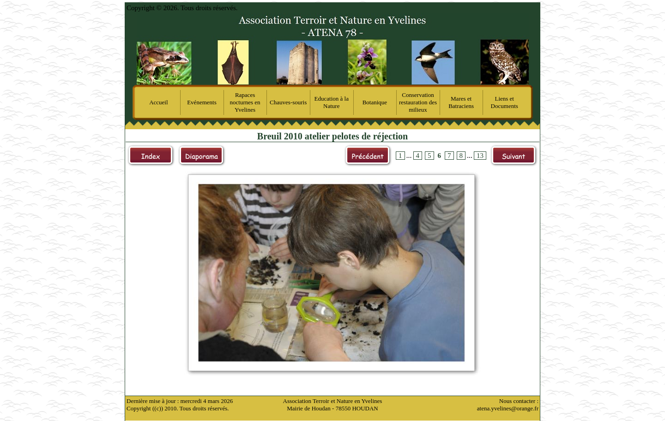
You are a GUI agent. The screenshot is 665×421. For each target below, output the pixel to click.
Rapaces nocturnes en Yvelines (245, 102)
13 (480, 155)
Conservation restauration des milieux (418, 102)
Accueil (158, 102)
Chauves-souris (288, 102)
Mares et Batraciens (461, 102)
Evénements (202, 102)
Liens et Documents (504, 102)
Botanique (375, 102)
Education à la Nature (331, 102)
